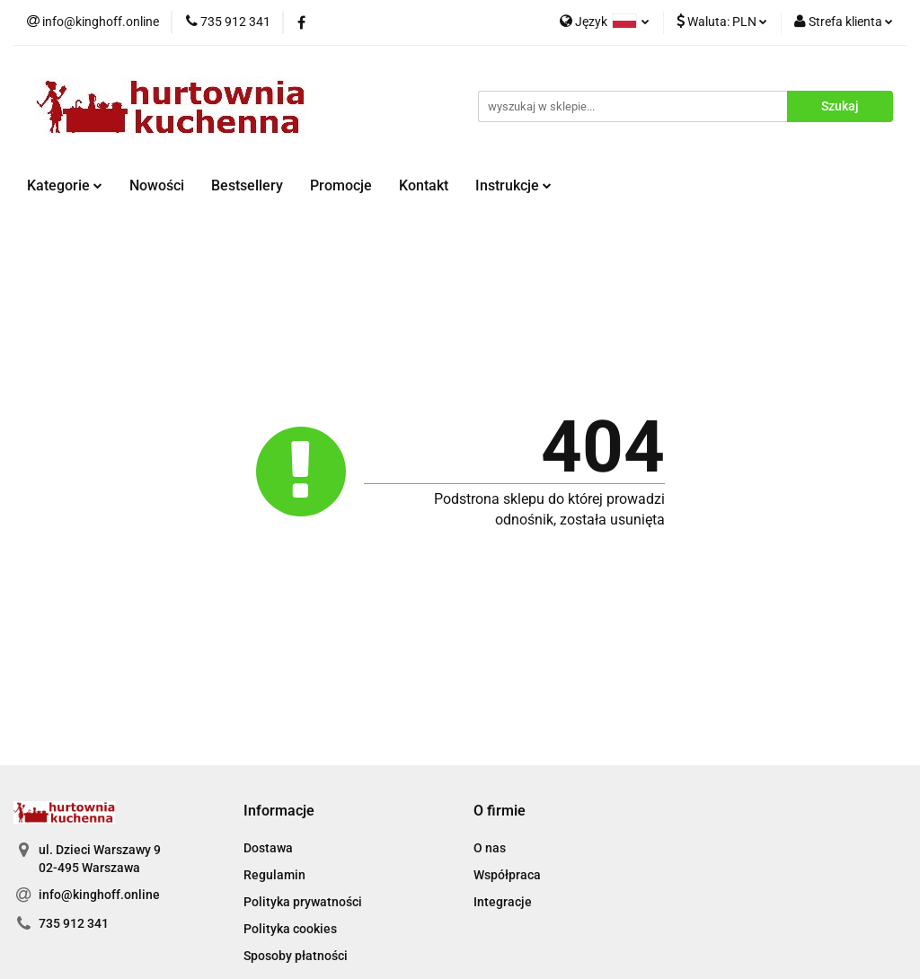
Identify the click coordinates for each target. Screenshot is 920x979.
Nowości (156, 185)
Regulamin (274, 875)
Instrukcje (513, 185)
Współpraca (507, 875)
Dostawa (268, 848)
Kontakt (423, 185)
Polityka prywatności (302, 902)
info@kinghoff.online (99, 894)
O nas (489, 848)
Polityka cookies (290, 929)
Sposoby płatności (295, 955)
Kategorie (64, 185)
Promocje (341, 185)
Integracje (502, 902)
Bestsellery (247, 185)
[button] (278, 811)
